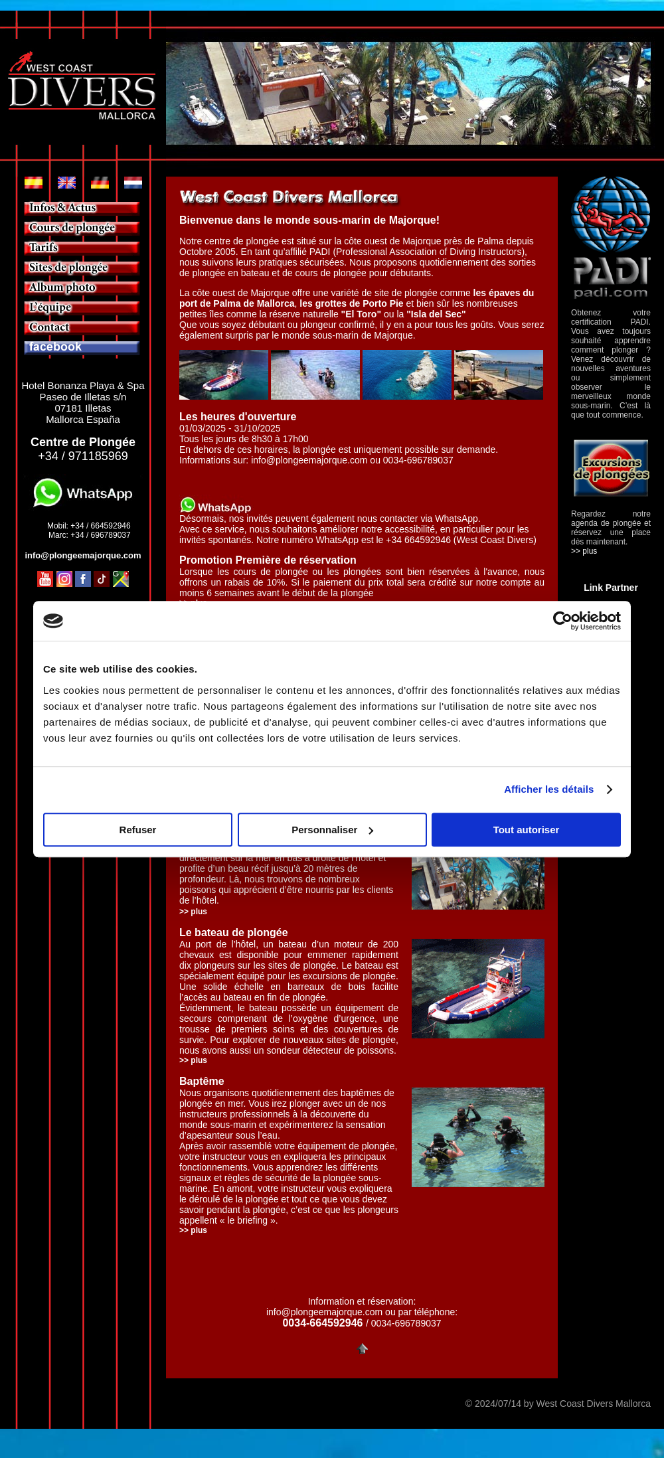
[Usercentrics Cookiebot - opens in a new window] (563, 621)
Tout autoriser (526, 829)
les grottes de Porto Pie (351, 303)
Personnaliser (332, 829)
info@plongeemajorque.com (309, 460)
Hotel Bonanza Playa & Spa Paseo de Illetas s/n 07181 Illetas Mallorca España (82, 402)
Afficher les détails (549, 789)
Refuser (138, 829)
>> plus (193, 1060)
